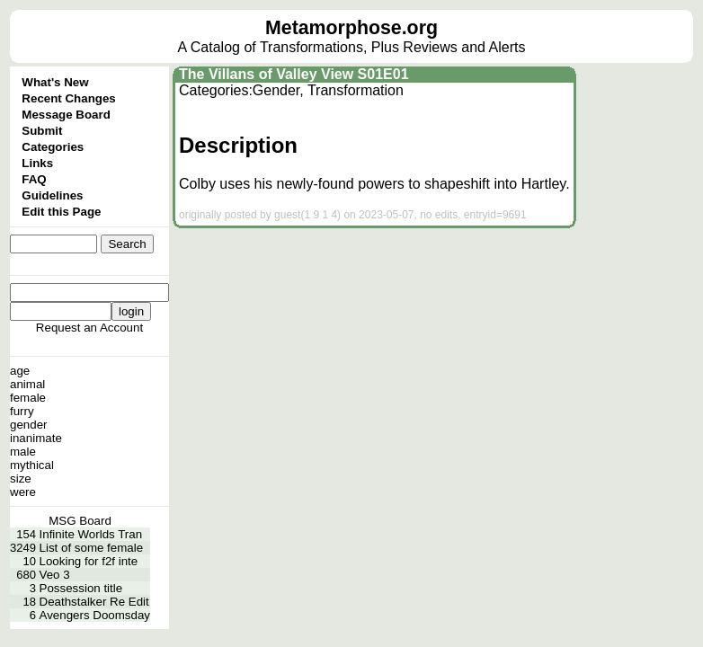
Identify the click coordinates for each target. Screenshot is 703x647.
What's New (55, 82)
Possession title (81, 588)
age (20, 370)
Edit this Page (61, 211)
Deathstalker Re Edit (94, 601)
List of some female (92, 547)
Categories (53, 147)
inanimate (36, 438)
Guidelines (52, 195)
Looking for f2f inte (89, 561)
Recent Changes (68, 98)
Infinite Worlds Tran (91, 534)
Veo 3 (55, 574)
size (20, 478)
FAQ (34, 179)
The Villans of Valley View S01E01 (294, 74)
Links (37, 163)
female (28, 397)
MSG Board (80, 520)
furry (22, 411)
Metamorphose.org (351, 28)
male (23, 451)
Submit (42, 130)
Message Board (66, 114)
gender (29, 424)
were (23, 492)
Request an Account (89, 327)
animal (27, 384)
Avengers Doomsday (95, 615)
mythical (32, 465)
